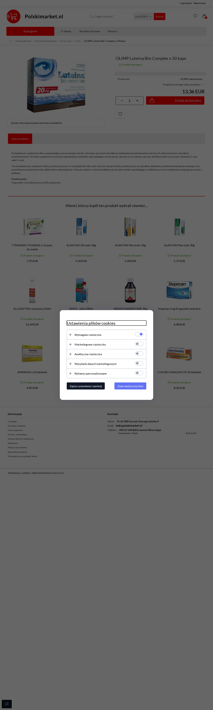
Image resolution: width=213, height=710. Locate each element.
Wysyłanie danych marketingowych (96, 363)
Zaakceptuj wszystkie (130, 386)
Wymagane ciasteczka (88, 334)
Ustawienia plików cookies (91, 323)
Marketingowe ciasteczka (90, 344)
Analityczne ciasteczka (88, 354)
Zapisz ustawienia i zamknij (86, 386)
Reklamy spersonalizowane (91, 373)
